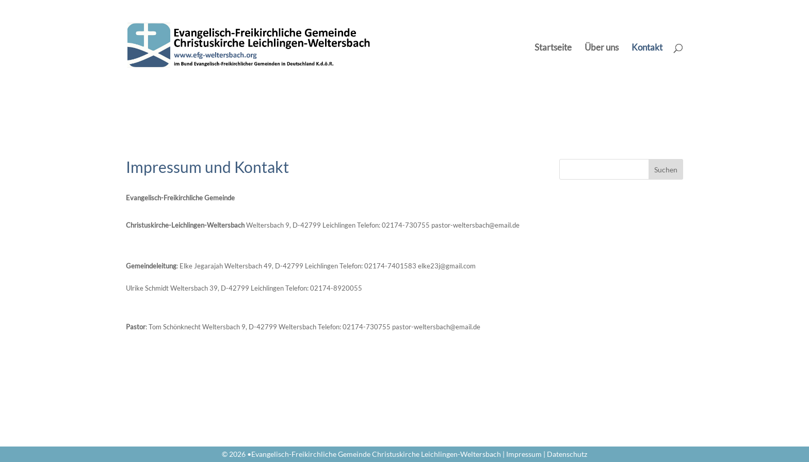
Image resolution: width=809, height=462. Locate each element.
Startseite (553, 48)
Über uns (602, 48)
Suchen (665, 169)
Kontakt (647, 48)
